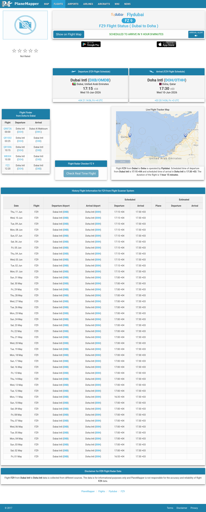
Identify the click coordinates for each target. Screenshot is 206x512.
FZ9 (123, 491)
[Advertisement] (128, 57)
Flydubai (135, 14)
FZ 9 (128, 20)
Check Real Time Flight (81, 173)
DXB (38, 141)
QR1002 (8, 138)
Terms (172, 508)
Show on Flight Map (68, 34)
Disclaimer (184, 508)
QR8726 (8, 128)
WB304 (7, 156)
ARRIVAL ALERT (196, 34)
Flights (101, 491)
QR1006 (8, 147)
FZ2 (7, 165)
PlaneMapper (88, 491)
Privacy (196, 508)
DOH (20, 132)
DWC (38, 132)
